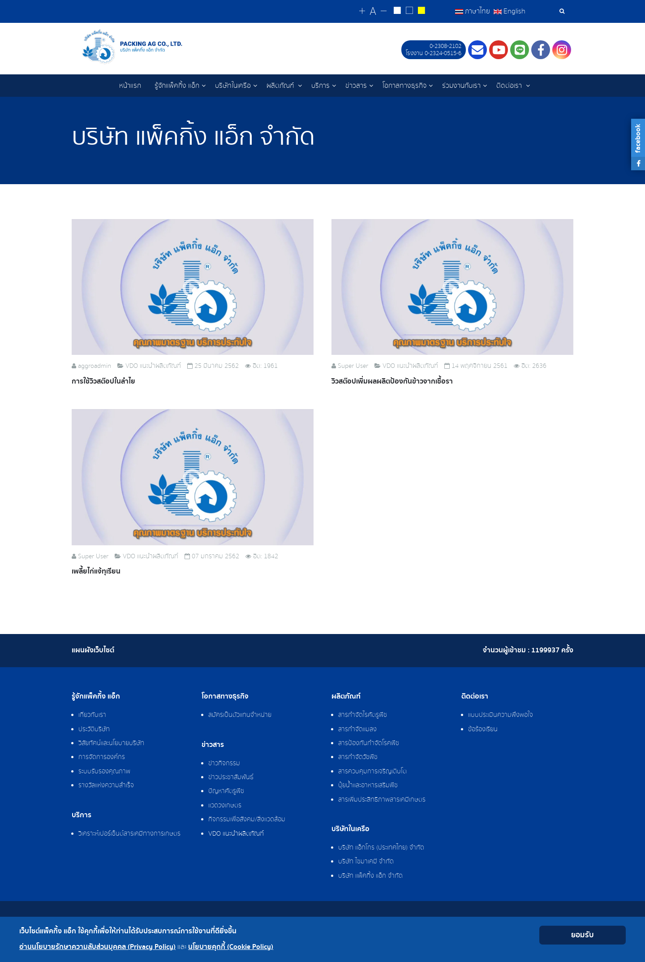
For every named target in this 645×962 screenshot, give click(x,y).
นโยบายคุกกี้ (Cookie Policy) (230, 947)
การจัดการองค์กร (101, 757)
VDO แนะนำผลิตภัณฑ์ (236, 833)
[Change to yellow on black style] (421, 11)
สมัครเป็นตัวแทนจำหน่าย (239, 715)
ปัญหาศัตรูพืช (226, 791)
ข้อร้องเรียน (483, 729)
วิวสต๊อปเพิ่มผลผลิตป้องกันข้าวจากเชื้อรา (392, 381)
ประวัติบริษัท (94, 729)
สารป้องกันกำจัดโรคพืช (368, 743)
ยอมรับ (582, 935)
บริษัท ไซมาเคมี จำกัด (366, 861)
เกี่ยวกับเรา (92, 715)
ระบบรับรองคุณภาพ (104, 771)
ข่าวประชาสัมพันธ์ (231, 777)
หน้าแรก (130, 86)
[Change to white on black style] (397, 11)
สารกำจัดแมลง (357, 729)
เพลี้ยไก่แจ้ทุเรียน (96, 571)
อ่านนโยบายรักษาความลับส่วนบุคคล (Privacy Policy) (97, 947)
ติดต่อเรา (510, 86)
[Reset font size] (373, 11)
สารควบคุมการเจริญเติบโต (372, 771)
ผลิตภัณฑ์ (281, 86)
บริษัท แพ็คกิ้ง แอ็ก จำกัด (370, 875)
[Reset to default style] (409, 11)
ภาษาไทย (473, 11)
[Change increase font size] (362, 11)
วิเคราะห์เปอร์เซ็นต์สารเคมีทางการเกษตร (129, 833)
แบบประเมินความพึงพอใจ (500, 715)
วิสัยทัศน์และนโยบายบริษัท (111, 743)
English (509, 11)
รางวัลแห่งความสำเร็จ (106, 785)
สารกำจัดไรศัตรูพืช (362, 715)
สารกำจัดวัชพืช (358, 757)
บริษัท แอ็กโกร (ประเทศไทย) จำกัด (381, 847)
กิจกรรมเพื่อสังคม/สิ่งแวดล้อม (246, 819)
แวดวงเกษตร (224, 805)
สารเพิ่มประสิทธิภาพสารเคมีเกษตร (382, 799)
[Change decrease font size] (384, 11)
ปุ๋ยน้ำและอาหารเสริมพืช (368, 785)
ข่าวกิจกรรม (224, 763)
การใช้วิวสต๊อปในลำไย (103, 381)
